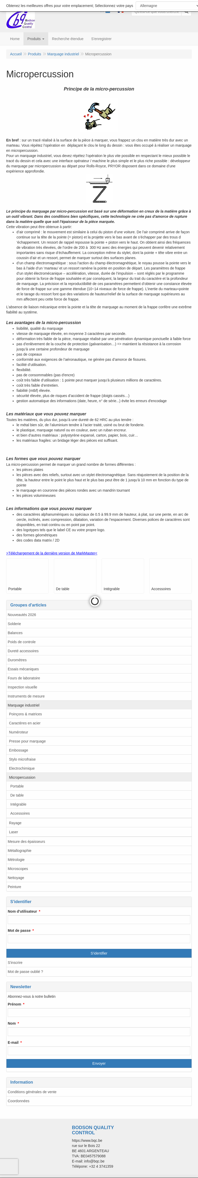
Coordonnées (18, 1101)
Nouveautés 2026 (22, 615)
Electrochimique (22, 768)
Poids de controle (22, 642)
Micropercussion (22, 777)
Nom (12, 1023)
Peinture (14, 887)
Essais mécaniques (23, 669)
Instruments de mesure (26, 696)
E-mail (13, 1042)
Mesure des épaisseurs (26, 841)
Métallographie (19, 851)
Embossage (18, 750)
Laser (13, 832)
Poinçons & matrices (25, 714)
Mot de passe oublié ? (25, 972)
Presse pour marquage (27, 741)
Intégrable (18, 804)
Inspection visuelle (22, 687)
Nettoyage (16, 878)
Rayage (15, 823)
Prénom (14, 1004)
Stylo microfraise (22, 759)
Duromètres (17, 660)
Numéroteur (18, 732)
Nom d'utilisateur (22, 911)
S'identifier (99, 953)
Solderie (14, 624)
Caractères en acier (24, 723)
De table (17, 795)
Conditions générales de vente (32, 1092)
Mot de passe (19, 930)
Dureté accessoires (23, 651)
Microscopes (18, 869)
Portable (17, 786)
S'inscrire (15, 963)
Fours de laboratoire (24, 678)
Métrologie (16, 860)
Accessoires (20, 813)
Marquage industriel (23, 705)
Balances (15, 633)
